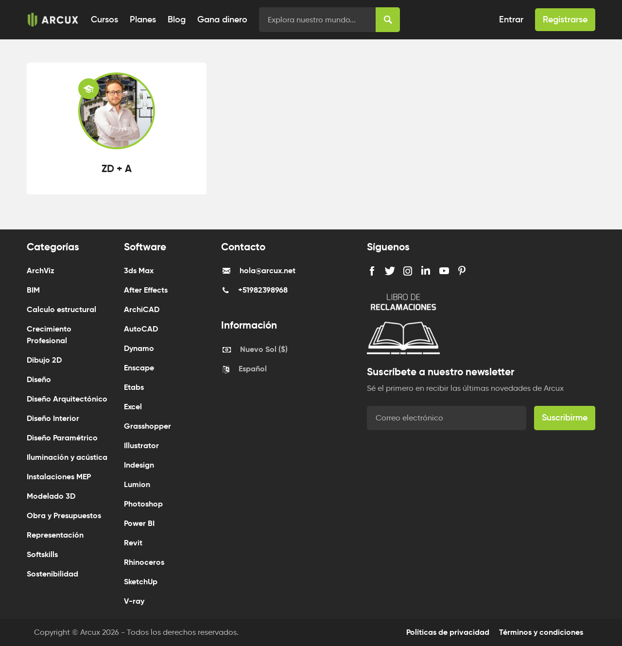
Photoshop (143, 504)
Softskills (42, 554)
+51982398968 (263, 290)
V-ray (134, 601)
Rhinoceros (144, 562)
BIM (33, 290)
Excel (133, 407)
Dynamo (139, 348)
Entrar (511, 19)
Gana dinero (222, 19)
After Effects (146, 290)
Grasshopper (147, 426)
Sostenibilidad (52, 574)
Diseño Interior (53, 418)
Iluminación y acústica (67, 457)
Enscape (139, 368)
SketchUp (140, 581)
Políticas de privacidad (447, 632)
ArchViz (40, 270)
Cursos (104, 19)
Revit (133, 543)
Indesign (139, 465)
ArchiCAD (141, 309)
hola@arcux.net (267, 270)
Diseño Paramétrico (62, 438)
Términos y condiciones (541, 632)
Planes (143, 19)
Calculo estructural (61, 309)
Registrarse (565, 19)
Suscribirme (564, 417)
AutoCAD (141, 329)
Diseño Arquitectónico (67, 399)
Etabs (134, 387)
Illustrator (141, 445)
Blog (177, 19)
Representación (55, 535)
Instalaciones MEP (59, 476)
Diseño (39, 379)
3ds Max (139, 270)
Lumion (137, 484)
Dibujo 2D (44, 360)
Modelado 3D (51, 496)
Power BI (139, 523)
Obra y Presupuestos (64, 515)
